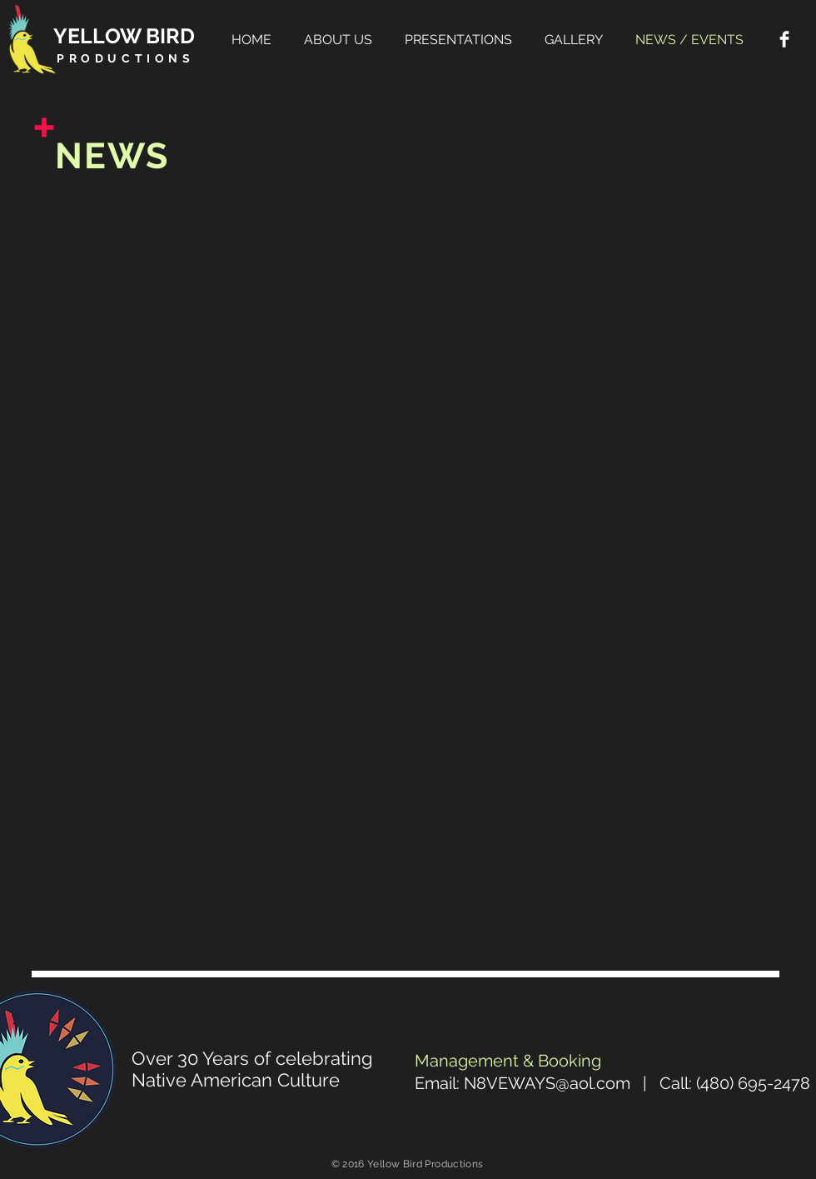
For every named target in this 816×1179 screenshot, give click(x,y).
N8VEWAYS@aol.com (547, 1083)
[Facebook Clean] (784, 39)
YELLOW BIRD (124, 35)
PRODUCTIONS (126, 58)
